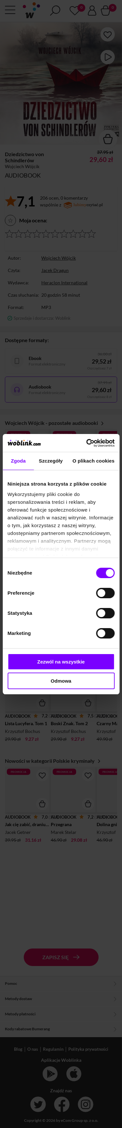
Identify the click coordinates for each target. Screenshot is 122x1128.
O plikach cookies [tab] (94, 461)
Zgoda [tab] (18, 461)
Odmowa (61, 681)
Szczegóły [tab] (50, 461)
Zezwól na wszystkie (61, 661)
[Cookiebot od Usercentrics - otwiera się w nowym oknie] (87, 443)
